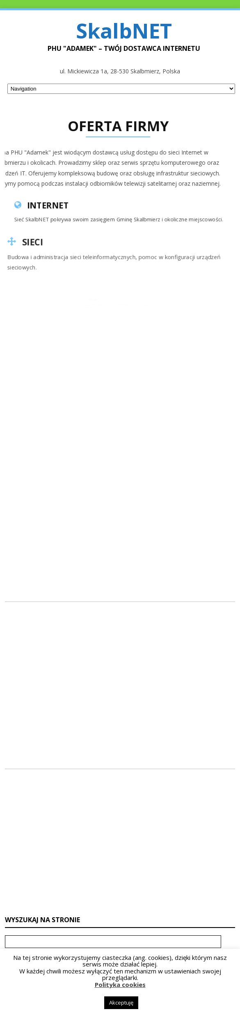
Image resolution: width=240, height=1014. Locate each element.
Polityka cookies (120, 984)
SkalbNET (124, 31)
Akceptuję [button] (121, 1002)
